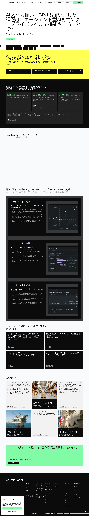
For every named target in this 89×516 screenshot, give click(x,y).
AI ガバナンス (47, 488)
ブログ (66, 490)
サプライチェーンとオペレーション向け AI (40, 497)
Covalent (46, 495)
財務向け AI (37, 494)
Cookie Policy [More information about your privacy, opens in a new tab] (9, 505)
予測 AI (46, 486)
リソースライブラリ (68, 506)
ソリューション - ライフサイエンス (40, 484)
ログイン (60, 2)
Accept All (12, 508)
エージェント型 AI (48, 483)
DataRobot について (77, 483)
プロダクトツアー (67, 483)
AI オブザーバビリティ (48, 489)
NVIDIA (56, 483)
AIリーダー (27, 483)
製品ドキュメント (67, 500)
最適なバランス (30, 220)
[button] (18, 3)
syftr (46, 496)
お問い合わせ (68, 2)
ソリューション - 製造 (39, 490)
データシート (67, 493)
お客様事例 (66, 492)
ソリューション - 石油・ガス (40, 486)
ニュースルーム (76, 492)
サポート (66, 502)
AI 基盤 (46, 491)
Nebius (56, 486)
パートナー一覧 (76, 496)
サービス (46, 502)
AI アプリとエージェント (30, 495)
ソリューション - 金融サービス (40, 489)
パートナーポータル (77, 497)
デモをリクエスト (78, 2)
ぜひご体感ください (13, 462)
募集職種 (75, 486)
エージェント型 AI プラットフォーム (30, 497)
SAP (55, 488)
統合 (46, 500)
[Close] (22, 498)
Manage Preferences (12, 511)
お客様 (27, 490)
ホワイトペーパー (67, 496)
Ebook (65, 495)
